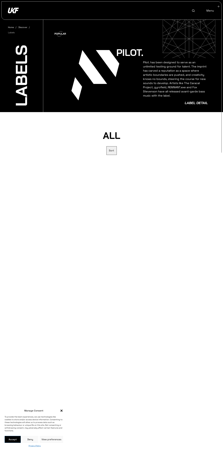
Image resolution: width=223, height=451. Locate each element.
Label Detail (196, 103)
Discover (22, 27)
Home (11, 27)
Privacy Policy (35, 446)
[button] (61, 410)
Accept (13, 439)
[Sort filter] (111, 150)
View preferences (51, 439)
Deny (30, 439)
